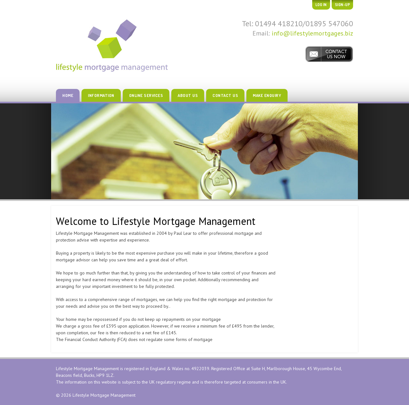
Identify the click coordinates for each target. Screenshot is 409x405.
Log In (321, 4)
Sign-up (342, 4)
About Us (188, 95)
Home (67, 95)
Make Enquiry (267, 95)
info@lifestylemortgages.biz (312, 33)
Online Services (146, 95)
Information (101, 95)
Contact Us (225, 95)
